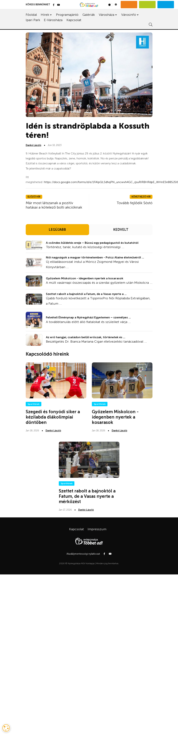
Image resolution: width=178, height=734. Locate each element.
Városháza (106, 15)
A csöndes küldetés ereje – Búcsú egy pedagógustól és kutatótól (92, 242)
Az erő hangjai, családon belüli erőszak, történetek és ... (85, 337)
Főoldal (31, 15)
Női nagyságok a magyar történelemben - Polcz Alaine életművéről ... (95, 257)
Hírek (45, 15)
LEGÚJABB (57, 230)
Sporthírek (33, 404)
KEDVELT (120, 230)
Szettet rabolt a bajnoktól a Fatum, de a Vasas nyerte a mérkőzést (87, 496)
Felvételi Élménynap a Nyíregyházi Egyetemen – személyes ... (88, 317)
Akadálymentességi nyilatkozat (83, 553)
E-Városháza (53, 20)
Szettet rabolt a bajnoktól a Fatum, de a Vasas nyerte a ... (86, 294)
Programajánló (67, 15)
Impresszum (97, 529)
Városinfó (128, 15)
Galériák (88, 15)
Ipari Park (33, 20)
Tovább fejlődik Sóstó (134, 203)
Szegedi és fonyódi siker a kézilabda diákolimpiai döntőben (53, 417)
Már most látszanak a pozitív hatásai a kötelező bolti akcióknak (54, 205)
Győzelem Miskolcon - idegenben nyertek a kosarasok (84, 278)
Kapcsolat (73, 20)
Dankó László (33, 145)
